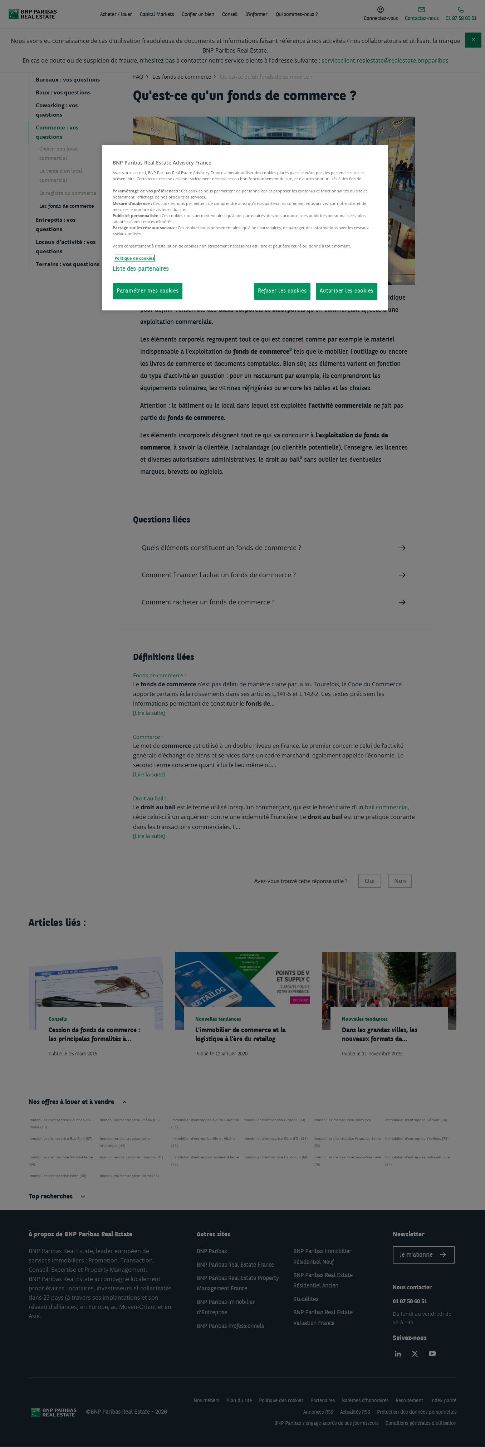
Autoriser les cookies (346, 291)
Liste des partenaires (141, 269)
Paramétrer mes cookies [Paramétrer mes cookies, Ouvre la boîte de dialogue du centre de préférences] (148, 291)
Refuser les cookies (282, 291)
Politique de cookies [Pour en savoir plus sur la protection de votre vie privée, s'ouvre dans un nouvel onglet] (134, 258)
